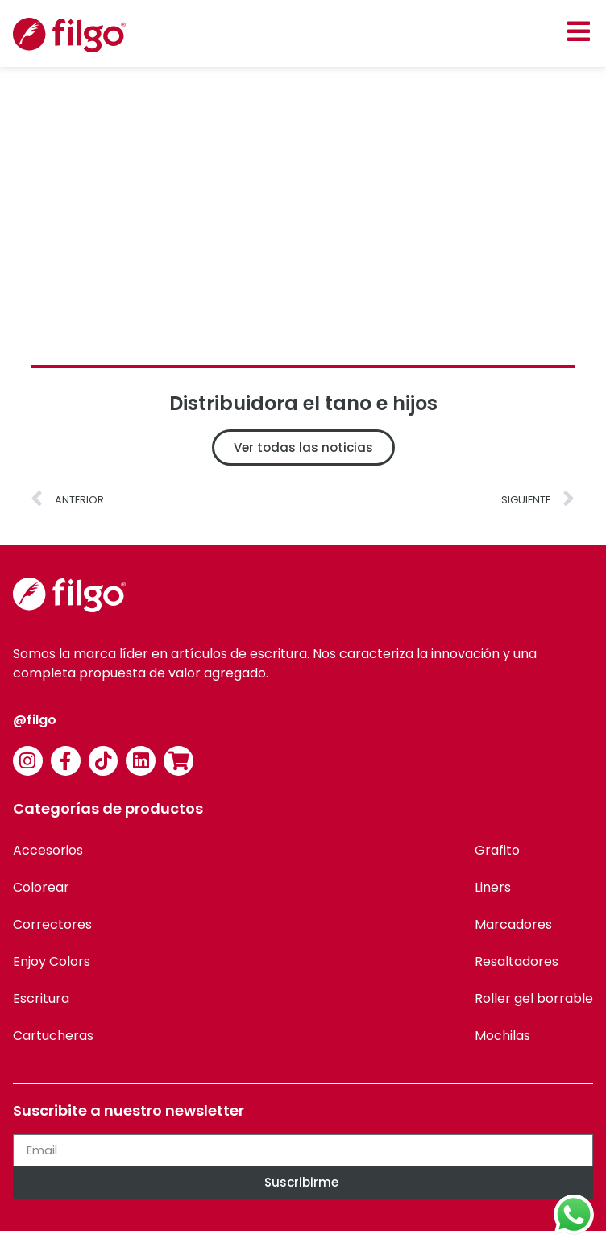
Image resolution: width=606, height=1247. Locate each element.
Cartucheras (53, 1035)
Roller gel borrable (534, 998)
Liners (493, 887)
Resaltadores (516, 961)
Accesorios (48, 850)
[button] (578, 31)
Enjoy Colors (51, 961)
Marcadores (513, 924)
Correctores (52, 924)
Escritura (41, 998)
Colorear (41, 887)
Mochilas (502, 1035)
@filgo (34, 719)
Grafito (497, 850)
